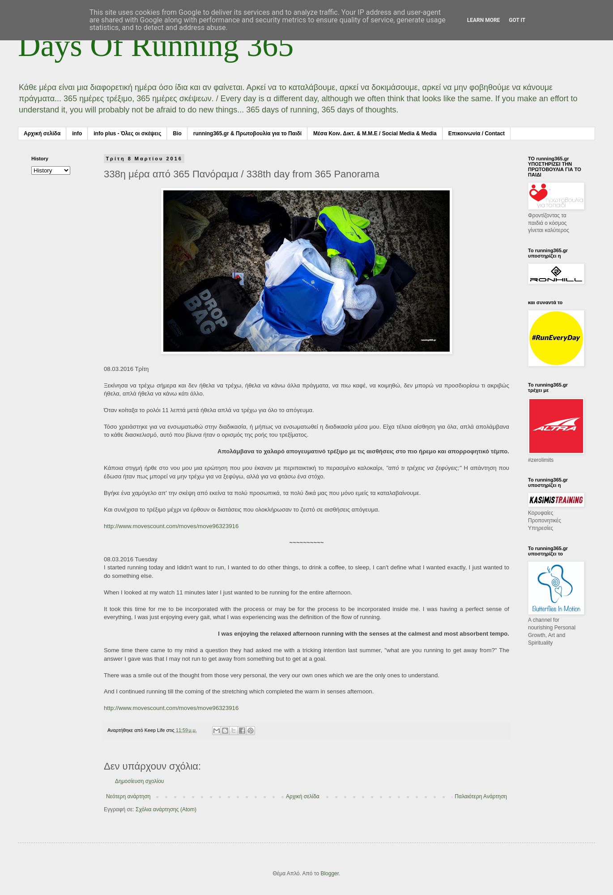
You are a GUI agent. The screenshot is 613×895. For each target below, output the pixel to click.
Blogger (329, 873)
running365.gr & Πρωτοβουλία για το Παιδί (247, 133)
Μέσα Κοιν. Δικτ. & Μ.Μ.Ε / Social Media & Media (375, 133)
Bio (177, 133)
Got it (517, 20)
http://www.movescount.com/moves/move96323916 (171, 526)
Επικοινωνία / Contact (476, 133)
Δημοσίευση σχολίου (139, 781)
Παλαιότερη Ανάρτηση (481, 796)
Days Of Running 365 (156, 45)
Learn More (483, 20)
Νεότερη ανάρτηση (128, 796)
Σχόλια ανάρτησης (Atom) (166, 809)
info (77, 133)
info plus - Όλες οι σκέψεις (127, 133)
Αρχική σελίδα (42, 133)
